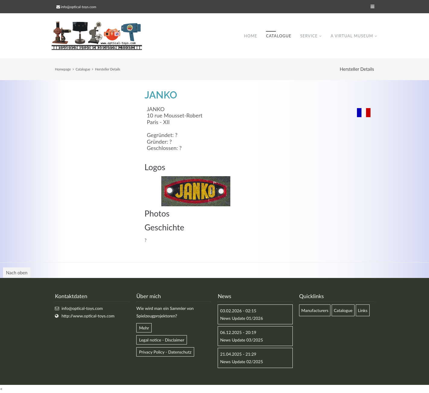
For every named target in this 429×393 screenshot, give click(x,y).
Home (250, 35)
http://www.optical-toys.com (88, 315)
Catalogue (278, 35)
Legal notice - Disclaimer (161, 339)
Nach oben (16, 273)
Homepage (63, 69)
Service (309, 35)
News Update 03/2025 (241, 339)
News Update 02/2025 (241, 361)
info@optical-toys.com (78, 7)
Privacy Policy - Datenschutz (165, 351)
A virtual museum (352, 35)
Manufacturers (314, 310)
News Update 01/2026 (241, 318)
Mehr (144, 327)
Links (362, 310)
